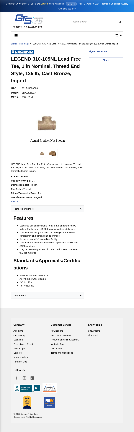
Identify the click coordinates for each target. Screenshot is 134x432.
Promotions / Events (23, 344)
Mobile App (19, 348)
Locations (18, 339)
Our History (19, 335)
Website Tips (57, 344)
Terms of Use (20, 361)
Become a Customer (61, 335)
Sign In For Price (98, 51)
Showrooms (94, 330)
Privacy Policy (20, 357)
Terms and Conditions (62, 352)
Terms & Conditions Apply (115, 4)
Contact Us (56, 348)
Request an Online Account (65, 339)
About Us (18, 330)
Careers (17, 352)
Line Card (93, 335)
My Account (57, 330)
